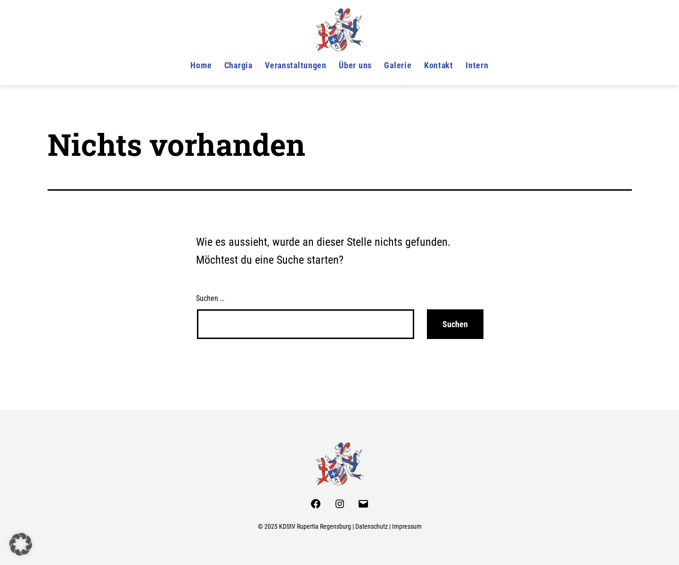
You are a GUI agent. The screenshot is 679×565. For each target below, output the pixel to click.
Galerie (397, 65)
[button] (20, 544)
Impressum (407, 527)
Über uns (355, 65)
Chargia (238, 65)
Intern (477, 65)
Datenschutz (371, 527)
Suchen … (210, 298)
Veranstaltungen (296, 65)
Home (201, 65)
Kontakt (438, 65)
